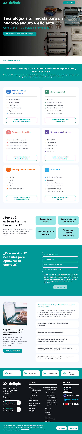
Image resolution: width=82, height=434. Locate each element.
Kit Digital (32, 411)
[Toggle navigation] (77, 2)
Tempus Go (32, 405)
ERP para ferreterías (36, 389)
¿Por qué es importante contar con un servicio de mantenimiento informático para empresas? (52, 340)
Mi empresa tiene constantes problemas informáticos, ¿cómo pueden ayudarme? (56, 306)
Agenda (33, 394)
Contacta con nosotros (13, 350)
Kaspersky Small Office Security (51, 396)
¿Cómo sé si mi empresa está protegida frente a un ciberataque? (52, 324)
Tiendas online (33, 400)
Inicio (4, 60)
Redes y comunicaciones (50, 418)
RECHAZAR (73, 428)
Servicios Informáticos (50, 387)
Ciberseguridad (49, 392)
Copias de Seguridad (48, 409)
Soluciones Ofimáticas (48, 413)
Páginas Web (30, 373)
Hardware (48, 421)
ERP (8, 373)
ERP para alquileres (36, 390)
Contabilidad (34, 395)
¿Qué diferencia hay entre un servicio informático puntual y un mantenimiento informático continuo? (56, 358)
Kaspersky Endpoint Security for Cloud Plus (52, 404)
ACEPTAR (62, 428)
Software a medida (69, 373)
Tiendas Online (50, 373)
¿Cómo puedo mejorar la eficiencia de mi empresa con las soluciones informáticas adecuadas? (55, 349)
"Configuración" (25, 429)
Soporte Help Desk (50, 389)
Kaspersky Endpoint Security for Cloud (52, 399)
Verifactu (32, 408)
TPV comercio (34, 392)
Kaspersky (49, 394)
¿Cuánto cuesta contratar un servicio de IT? (50, 332)
